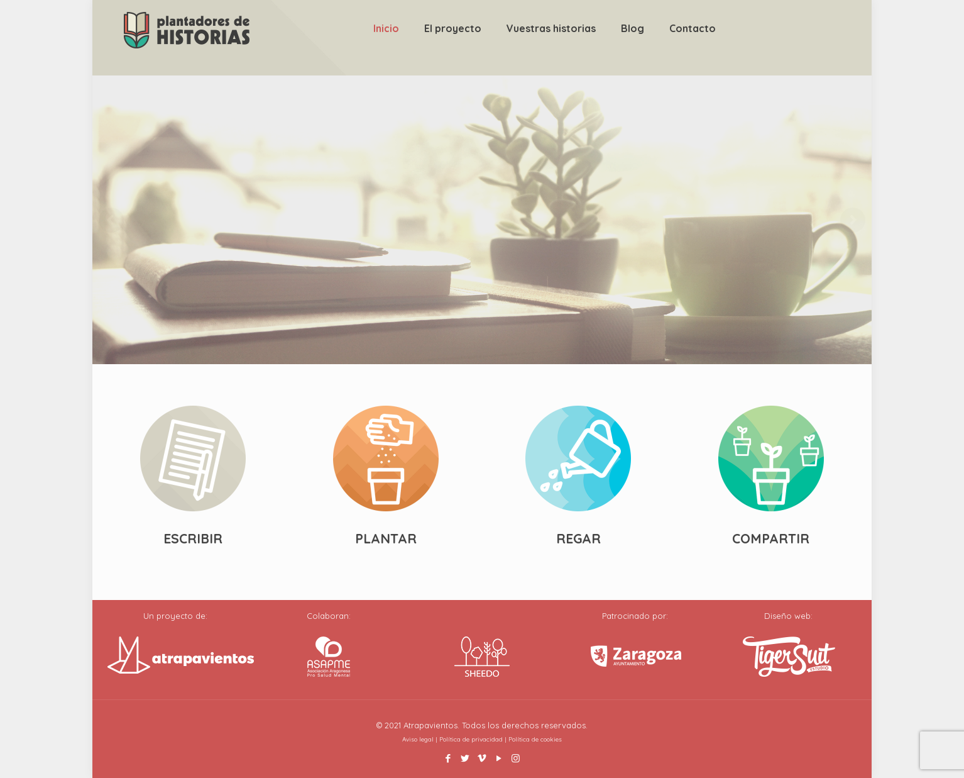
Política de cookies (535, 739)
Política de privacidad (471, 739)
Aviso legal (418, 739)
